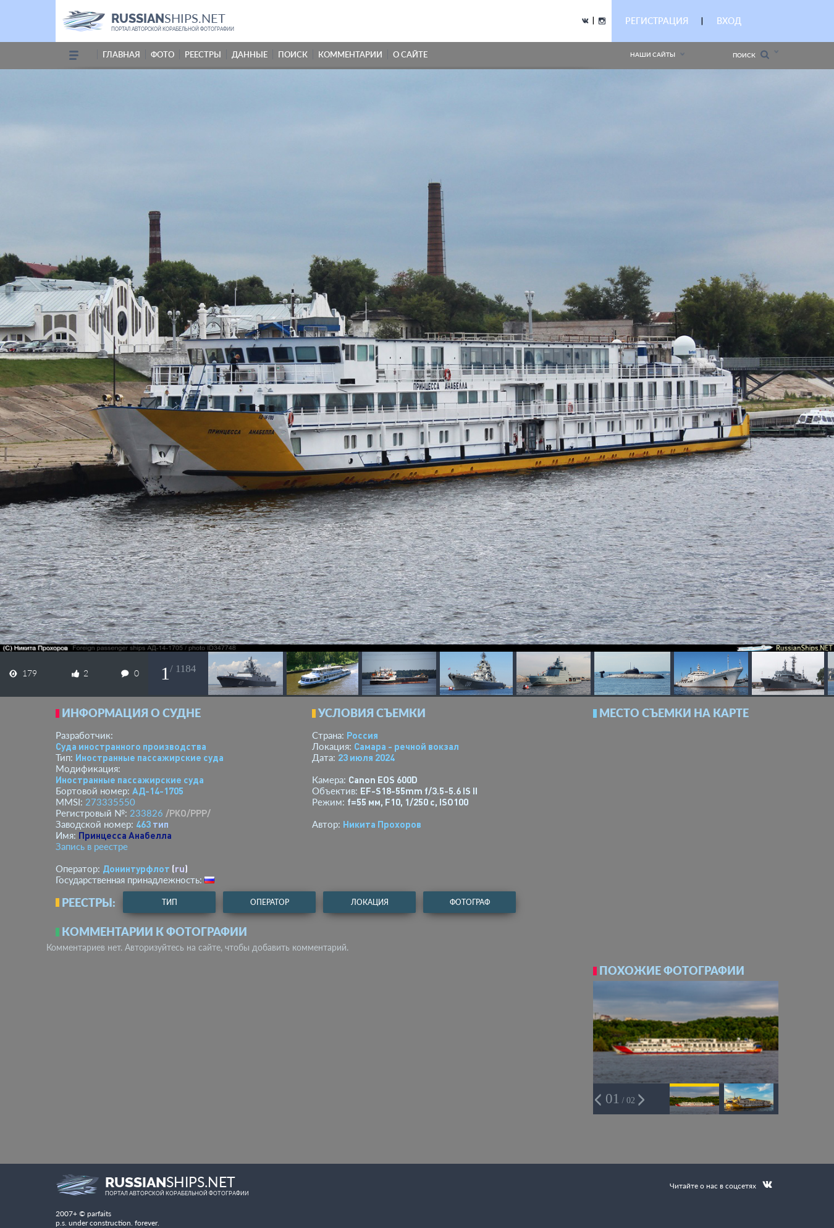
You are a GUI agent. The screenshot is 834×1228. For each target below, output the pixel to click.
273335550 (110, 801)
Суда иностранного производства (131, 746)
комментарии (350, 54)
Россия (362, 735)
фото (162, 54)
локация (370, 902)
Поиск (751, 54)
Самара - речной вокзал (406, 746)
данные (249, 54)
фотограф (470, 902)
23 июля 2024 (366, 757)
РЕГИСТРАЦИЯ (656, 20)
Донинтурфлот (136, 868)
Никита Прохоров (382, 824)
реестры (203, 54)
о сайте (410, 54)
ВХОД (729, 20)
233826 (146, 812)
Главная (121, 54)
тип (161, 824)
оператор (269, 902)
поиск (293, 54)
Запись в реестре (92, 846)
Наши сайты (652, 54)
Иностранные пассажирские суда (149, 757)
